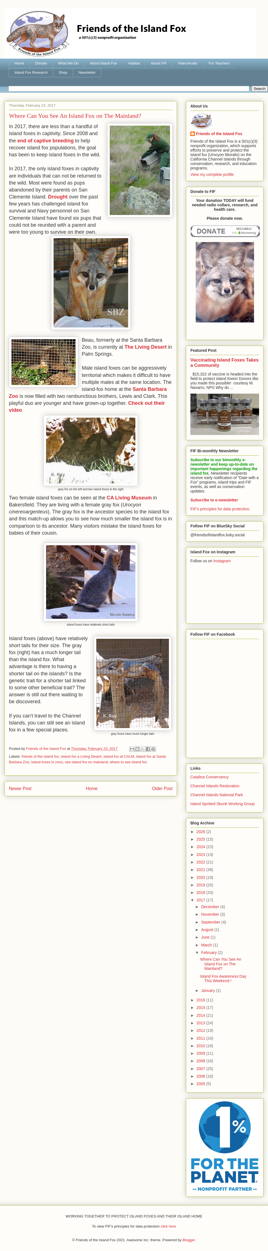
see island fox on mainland (86, 762)
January (208, 990)
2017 (201, 900)
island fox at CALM (119, 756)
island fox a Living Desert (81, 756)
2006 (201, 1076)
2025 (201, 839)
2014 (201, 1015)
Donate (41, 63)
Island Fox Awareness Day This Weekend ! (223, 978)
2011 (201, 1038)
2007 (201, 1068)
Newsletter (86, 72)
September (211, 922)
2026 (201, 831)
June (205, 937)
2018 (201, 892)
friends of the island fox (40, 756)
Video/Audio (187, 63)
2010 (201, 1046)
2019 (201, 885)
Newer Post (20, 788)
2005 (201, 1084)
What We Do (68, 63)
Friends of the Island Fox (219, 133)
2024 (201, 847)
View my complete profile (212, 174)
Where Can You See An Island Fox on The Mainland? (220, 964)
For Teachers (219, 63)
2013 (201, 1023)
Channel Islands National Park (216, 795)
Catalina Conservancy (209, 777)
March (207, 945)
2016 (201, 1000)
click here (168, 1226)
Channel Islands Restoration (215, 786)
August (207, 929)
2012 (201, 1030)
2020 (201, 877)
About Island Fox (103, 63)
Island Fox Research (31, 72)
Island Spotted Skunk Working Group (222, 804)
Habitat (134, 63)
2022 (201, 862)
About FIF (159, 63)
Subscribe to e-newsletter (214, 500)
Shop (63, 72)
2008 (201, 1061)
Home (19, 63)
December (210, 907)
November (210, 914)
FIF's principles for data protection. (220, 509)
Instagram (222, 561)
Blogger (189, 1240)
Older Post (162, 788)
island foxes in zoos (47, 762)
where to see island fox (128, 762)
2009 (201, 1053)
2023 (201, 854)
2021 (201, 869)
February (209, 952)
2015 (201, 1007)
